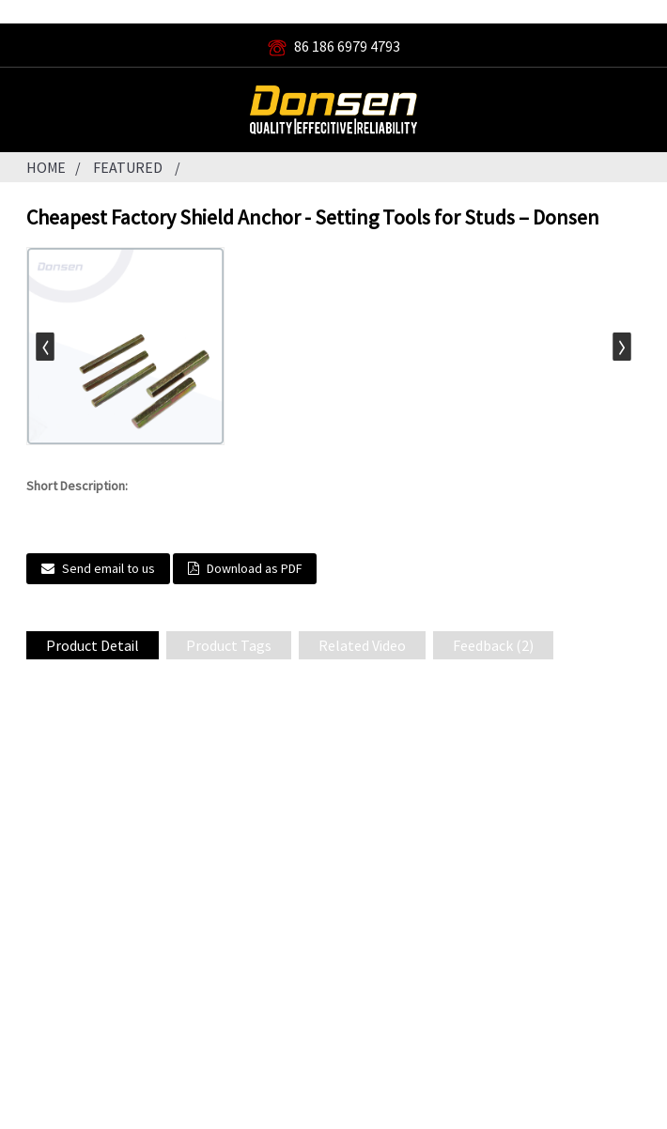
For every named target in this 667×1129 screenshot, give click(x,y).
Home (46, 167)
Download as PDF (254, 568)
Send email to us (108, 568)
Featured (128, 167)
